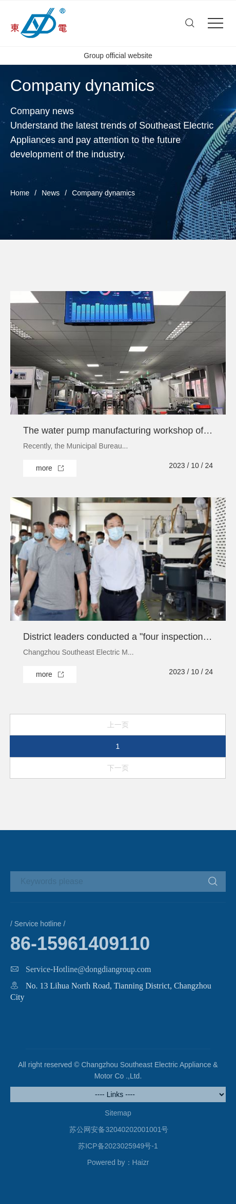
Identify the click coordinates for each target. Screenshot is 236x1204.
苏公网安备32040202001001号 (118, 1129)
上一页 (118, 725)
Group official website (118, 55)
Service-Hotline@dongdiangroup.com (88, 969)
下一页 (118, 768)
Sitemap (118, 1113)
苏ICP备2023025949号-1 (118, 1146)
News (51, 193)
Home (19, 193)
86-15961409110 (80, 944)
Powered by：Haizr (118, 1162)
